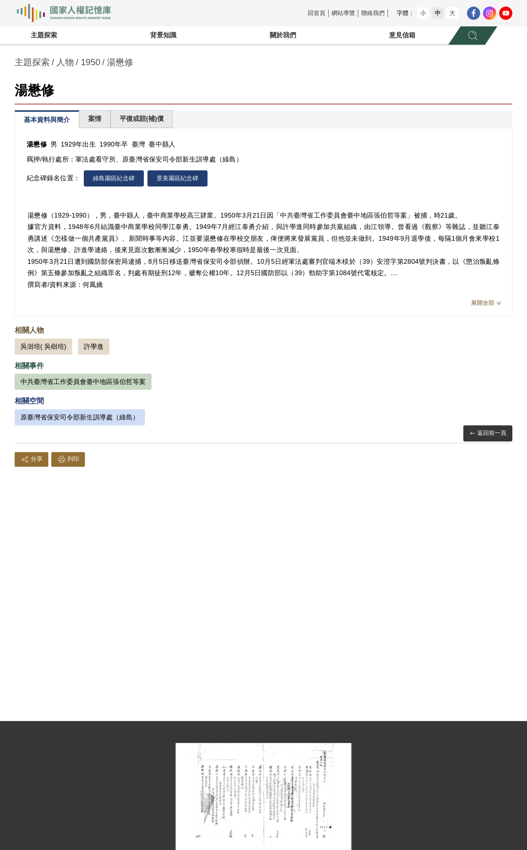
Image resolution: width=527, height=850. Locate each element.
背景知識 (163, 35)
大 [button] (452, 13)
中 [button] (438, 13)
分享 (31, 459)
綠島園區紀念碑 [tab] (114, 178)
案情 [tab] (94, 118)
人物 (65, 62)
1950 (90, 62)
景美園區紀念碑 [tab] (177, 178)
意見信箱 (402, 35)
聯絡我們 (373, 13)
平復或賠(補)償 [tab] (142, 118)
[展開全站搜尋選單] (472, 35)
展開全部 (482, 303)
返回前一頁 (488, 433)
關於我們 (283, 35)
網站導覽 (343, 13)
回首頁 (316, 13)
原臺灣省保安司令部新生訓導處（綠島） (79, 417)
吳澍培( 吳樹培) (43, 346)
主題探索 (44, 35)
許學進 (94, 346)
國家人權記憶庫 (68, 13)
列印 (68, 459)
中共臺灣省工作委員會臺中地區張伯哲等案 (83, 381)
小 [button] (423, 13)
